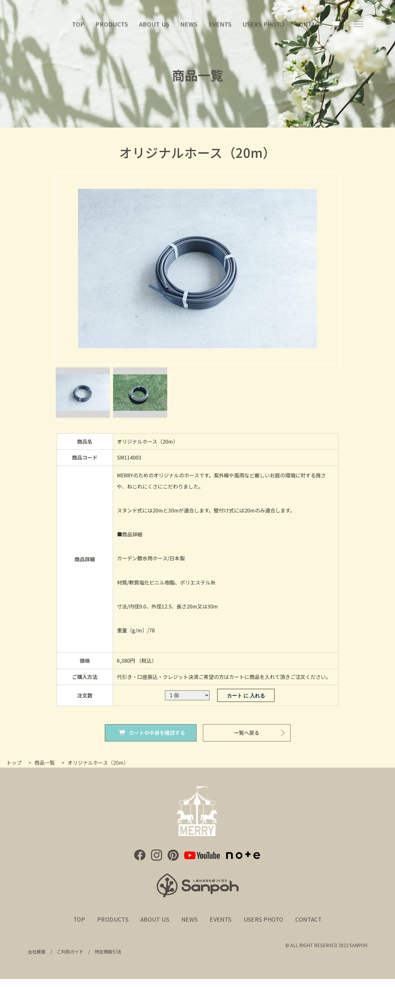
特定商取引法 (108, 951)
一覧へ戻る (246, 732)
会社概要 (37, 951)
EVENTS (220, 24)
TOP (78, 24)
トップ (14, 762)
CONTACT (309, 24)
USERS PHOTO (263, 24)
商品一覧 (44, 762)
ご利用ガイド (70, 951)
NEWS (189, 24)
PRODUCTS (112, 24)
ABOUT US (154, 24)
